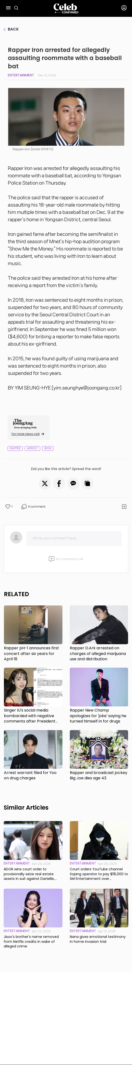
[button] (45, 483)
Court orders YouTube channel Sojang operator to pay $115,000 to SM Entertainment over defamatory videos (99, 874)
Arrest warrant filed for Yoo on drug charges (30, 775)
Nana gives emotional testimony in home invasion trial (98, 939)
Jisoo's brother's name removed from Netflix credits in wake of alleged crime (31, 941)
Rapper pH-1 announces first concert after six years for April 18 (31, 653)
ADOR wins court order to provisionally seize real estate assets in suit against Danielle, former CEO (29, 874)
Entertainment (21, 75)
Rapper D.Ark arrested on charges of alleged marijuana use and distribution (98, 653)
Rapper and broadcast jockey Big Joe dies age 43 (98, 775)
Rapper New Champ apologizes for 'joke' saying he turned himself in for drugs (98, 716)
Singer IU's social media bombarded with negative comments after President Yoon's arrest (29, 716)
